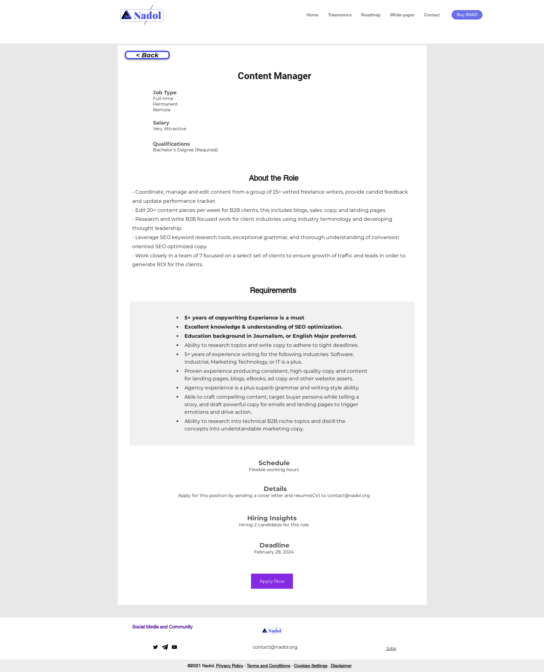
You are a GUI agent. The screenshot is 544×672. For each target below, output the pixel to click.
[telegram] (165, 647)
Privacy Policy (229, 665)
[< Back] (147, 55)
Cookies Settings (310, 665)
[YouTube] (174, 647)
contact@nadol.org (348, 495)
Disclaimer (341, 665)
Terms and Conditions (268, 665)
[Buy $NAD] (467, 15)
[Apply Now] (272, 581)
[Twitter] (155, 647)
